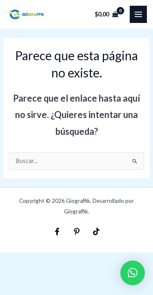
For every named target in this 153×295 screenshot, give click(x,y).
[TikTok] (96, 231)
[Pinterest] (76, 231)
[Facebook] (57, 231)
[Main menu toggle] (138, 14)
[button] (132, 273)
